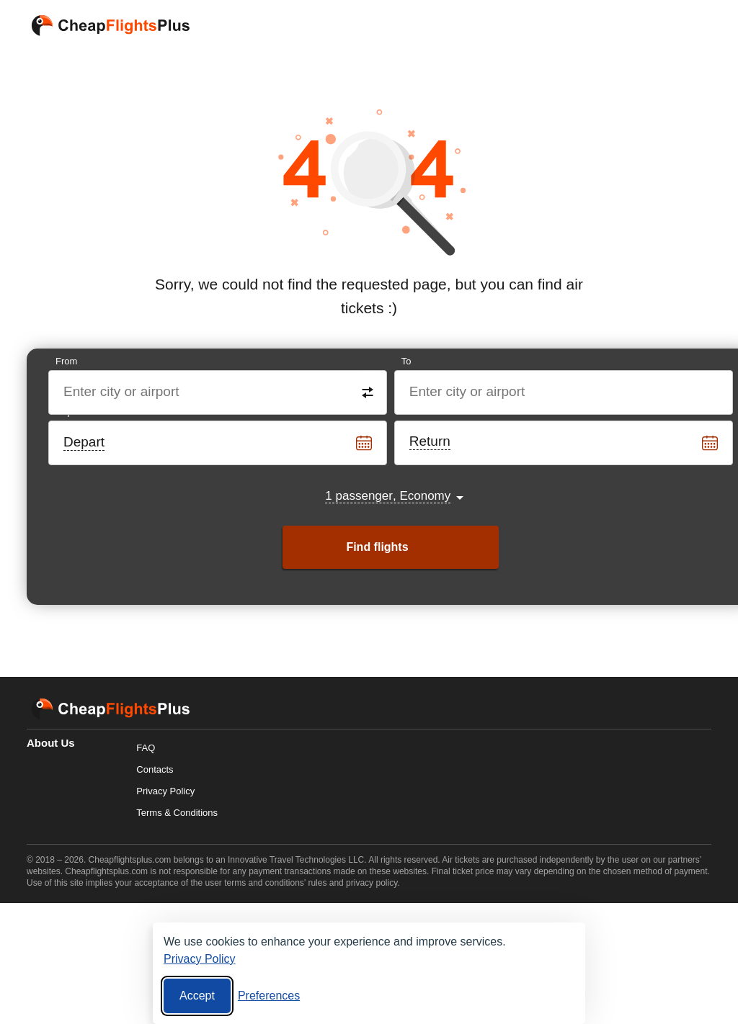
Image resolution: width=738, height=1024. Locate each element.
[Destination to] (564, 392)
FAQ (145, 747)
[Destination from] (218, 392)
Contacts (154, 769)
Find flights (377, 547)
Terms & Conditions (177, 812)
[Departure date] (218, 442)
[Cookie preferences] (269, 995)
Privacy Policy (165, 791)
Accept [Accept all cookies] (197, 995)
